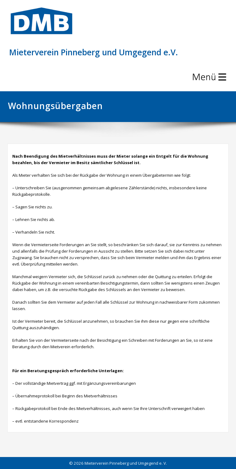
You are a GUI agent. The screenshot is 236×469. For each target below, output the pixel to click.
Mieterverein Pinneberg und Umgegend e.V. (93, 52)
